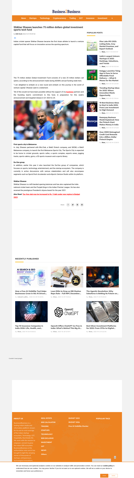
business (69, 92)
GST (81, 18)
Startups (33, 18)
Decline (113, 475)
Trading (72, 18)
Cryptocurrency (59, 18)
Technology (45, 18)
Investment (102, 18)
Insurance (90, 18)
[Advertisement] (67, 3)
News (23, 18)
